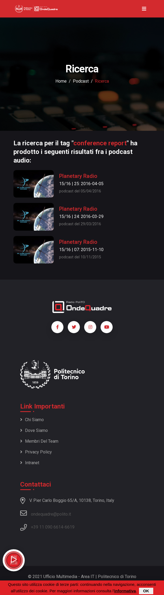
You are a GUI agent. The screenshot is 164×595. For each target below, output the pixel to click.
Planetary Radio (78, 176)
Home (61, 81)
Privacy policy (36, 452)
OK (146, 591)
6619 (69, 527)
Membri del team (39, 441)
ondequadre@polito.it (45, 513)
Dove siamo (34, 430)
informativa (125, 591)
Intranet (29, 462)
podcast (81, 81)
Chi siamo (32, 419)
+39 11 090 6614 (47, 527)
